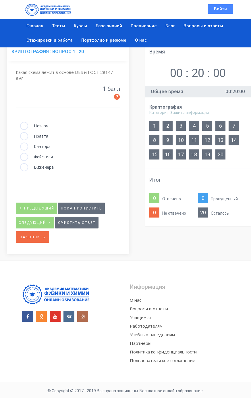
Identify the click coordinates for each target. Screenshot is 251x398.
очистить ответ (77, 223)
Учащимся (140, 317)
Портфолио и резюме (103, 40)
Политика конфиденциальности (163, 352)
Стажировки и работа (49, 40)
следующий (35, 223)
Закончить (32, 237)
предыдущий (36, 208)
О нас (141, 40)
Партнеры (140, 343)
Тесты (58, 25)
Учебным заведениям (152, 334)
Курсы (80, 25)
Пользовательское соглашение (162, 360)
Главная (34, 25)
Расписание (144, 25)
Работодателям (146, 326)
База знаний (109, 25)
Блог (170, 25)
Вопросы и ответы (203, 25)
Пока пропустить (81, 208)
